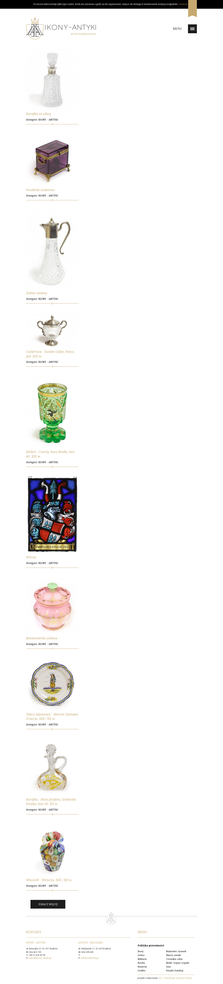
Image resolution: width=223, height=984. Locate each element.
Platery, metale (173, 955)
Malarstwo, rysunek (176, 951)
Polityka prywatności (151, 945)
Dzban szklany (36, 293)
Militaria (142, 959)
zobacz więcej (48, 904)
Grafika (141, 970)
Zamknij (183, 4)
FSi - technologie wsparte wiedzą (175, 978)
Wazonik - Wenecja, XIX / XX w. (49, 880)
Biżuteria (142, 966)
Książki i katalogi (174, 970)
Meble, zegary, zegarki (177, 962)
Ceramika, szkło (174, 959)
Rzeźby (141, 962)
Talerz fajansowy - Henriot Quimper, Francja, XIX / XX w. (52, 716)
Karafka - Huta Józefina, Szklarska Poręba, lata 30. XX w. (51, 801)
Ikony (141, 951)
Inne (168, 966)
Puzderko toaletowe (40, 190)
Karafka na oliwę (38, 114)
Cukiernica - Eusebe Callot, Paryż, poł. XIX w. (50, 354)
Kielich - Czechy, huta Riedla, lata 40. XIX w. (50, 454)
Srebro (141, 955)
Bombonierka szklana (41, 638)
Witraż (31, 557)
